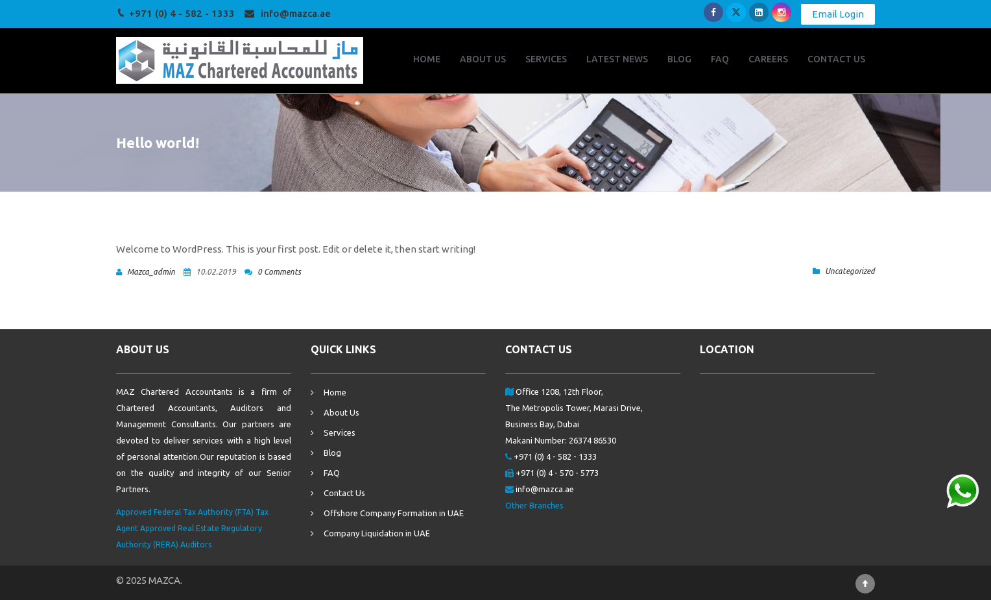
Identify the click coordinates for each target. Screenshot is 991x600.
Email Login (838, 13)
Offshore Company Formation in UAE (394, 513)
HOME (426, 59)
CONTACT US (836, 59)
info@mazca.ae (296, 13)
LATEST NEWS (617, 59)
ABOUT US (483, 59)
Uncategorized (850, 271)
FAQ (720, 59)
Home (335, 392)
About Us (341, 412)
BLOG (679, 59)
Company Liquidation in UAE (377, 533)
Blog (332, 452)
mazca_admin (151, 272)
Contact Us (344, 492)
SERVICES (546, 59)
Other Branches (534, 505)
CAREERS (768, 59)
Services (339, 432)
